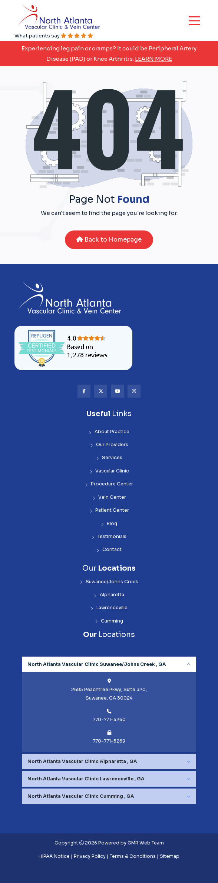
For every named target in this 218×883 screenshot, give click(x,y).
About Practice (109, 432)
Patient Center (109, 510)
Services (109, 458)
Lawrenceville (109, 608)
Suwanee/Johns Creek (109, 582)
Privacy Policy (90, 856)
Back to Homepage (109, 239)
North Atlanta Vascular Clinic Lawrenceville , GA (86, 779)
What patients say (53, 36)
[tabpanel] (109, 704)
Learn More (153, 58)
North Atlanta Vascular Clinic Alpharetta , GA (82, 761)
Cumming (109, 621)
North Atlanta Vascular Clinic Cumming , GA (80, 796)
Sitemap (169, 856)
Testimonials (109, 537)
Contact (109, 550)
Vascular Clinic (109, 471)
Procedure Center (109, 484)
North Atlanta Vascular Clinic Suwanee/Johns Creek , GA (96, 664)
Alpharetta (109, 595)
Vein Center (109, 497)
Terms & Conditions (133, 856)
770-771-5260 (109, 720)
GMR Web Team (146, 843)
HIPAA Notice (54, 856)
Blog (109, 524)
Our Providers (109, 445)
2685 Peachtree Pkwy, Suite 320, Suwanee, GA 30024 (109, 694)
